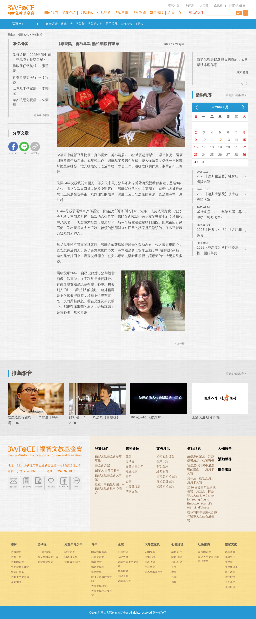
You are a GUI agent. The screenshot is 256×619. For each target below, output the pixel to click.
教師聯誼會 (17, 562)
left (242, 83)
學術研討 (150, 557)
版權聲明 (38, 486)
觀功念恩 (162, 466)
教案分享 (16, 557)
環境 (174, 582)
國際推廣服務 (99, 552)
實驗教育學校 (72, 562)
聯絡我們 (245, 13)
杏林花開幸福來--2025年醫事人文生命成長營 (202, 516)
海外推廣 (16, 582)
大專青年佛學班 (100, 586)
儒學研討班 (95, 23)
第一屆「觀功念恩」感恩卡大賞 (200, 480)
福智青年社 (97, 567)
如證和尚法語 (165, 486)
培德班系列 (70, 557)
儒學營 (80, 23)
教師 (129, 456)
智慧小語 (162, 461)
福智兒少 (69, 552)
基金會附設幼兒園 (48, 557)
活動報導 (225, 459)
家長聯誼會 (204, 552)
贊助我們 (196, 13)
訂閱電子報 (26, 486)
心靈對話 (123, 552)
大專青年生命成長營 (101, 593)
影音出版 (225, 470)
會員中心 (174, 13)
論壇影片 (176, 552)
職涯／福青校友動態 (101, 579)
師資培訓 (230, 587)
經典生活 (67, 23)
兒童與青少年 (135, 466)
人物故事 (225, 448)
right (246, 83)
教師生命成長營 (20, 577)
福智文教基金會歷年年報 (108, 458)
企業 (129, 481)
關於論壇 (176, 557)
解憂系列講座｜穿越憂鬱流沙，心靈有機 (200, 458)
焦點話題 (194, 448)
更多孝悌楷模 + (43, 115)
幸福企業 (123, 576)
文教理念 (163, 448)
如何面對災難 (165, 456)
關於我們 (101, 448)
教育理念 (16, 552)
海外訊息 (230, 582)
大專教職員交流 (154, 572)
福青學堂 (96, 562)
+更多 (139, 23)
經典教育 (162, 471)
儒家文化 (18, 24)
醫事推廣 (123, 571)
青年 (129, 476)
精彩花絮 (176, 562)
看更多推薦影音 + (236, 373)
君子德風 (112, 23)
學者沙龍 (150, 562)
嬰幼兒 (130, 461)
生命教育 (150, 567)
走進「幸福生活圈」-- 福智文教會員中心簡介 (109, 488)
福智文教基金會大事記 (108, 477)
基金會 (11, 34)
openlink (37, 24)
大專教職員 (133, 486)
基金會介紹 (102, 465)
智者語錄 (52, 23)
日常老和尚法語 (166, 476)
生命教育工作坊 (20, 567)
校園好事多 (17, 572)
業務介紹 (132, 448)
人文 (174, 567)
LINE (76, 486)
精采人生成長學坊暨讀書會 (208, 559)
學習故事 (96, 572)
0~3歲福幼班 (45, 552)
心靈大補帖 (97, 557)
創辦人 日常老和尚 (107, 470)
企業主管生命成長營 (128, 564)
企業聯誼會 (124, 581)
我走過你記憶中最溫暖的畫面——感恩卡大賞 (200, 469)
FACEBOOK (63, 486)
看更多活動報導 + (236, 95)
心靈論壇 (177, 544)
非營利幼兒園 (45, 562)
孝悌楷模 (127, 23)
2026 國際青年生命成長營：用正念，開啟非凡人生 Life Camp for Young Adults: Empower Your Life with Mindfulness (201, 497)
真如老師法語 (165, 481)
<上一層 (180, 343)
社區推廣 (132, 471)
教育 (174, 572)
